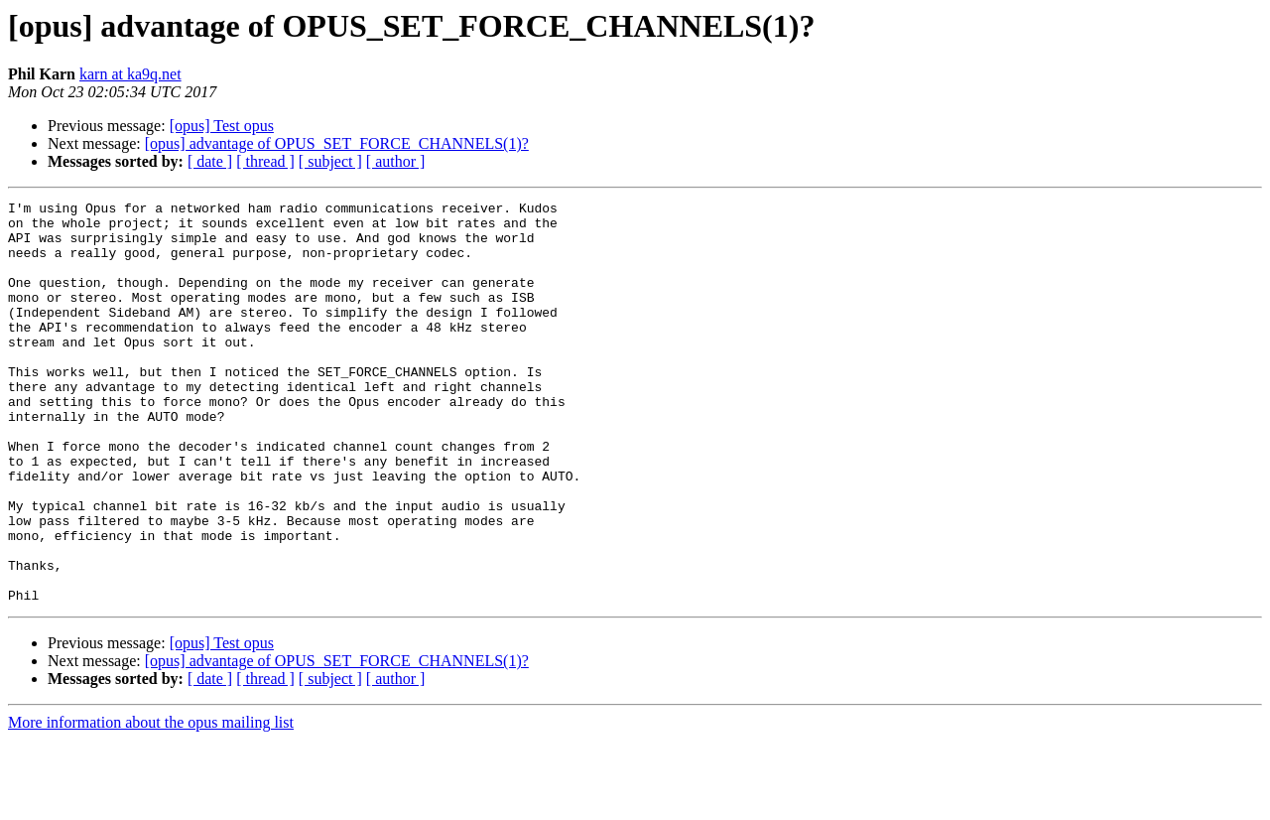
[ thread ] (265, 161)
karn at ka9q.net (130, 74)
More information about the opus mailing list (151, 802)
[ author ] (396, 161)
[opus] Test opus (222, 125)
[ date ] (210, 161)
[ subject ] (330, 161)
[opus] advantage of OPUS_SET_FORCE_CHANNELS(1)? (337, 143)
